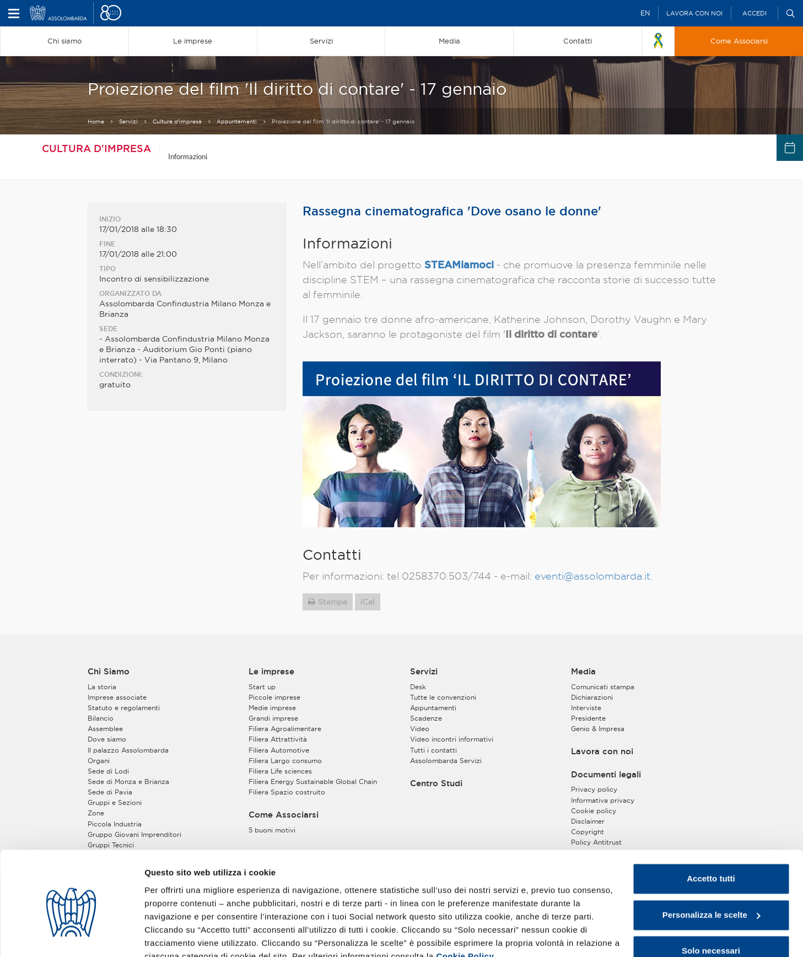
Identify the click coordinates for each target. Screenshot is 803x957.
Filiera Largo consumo (285, 759)
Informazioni (187, 156)
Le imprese (271, 670)
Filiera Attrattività (278, 738)
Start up (262, 685)
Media (583, 670)
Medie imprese (272, 706)
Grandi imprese (273, 717)
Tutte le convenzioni (443, 696)
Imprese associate (117, 696)
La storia (102, 685)
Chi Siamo (109, 670)
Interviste (586, 706)
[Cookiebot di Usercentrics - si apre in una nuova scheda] (71, 935)
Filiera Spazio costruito (287, 790)
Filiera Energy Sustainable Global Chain (313, 780)
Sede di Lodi (108, 770)
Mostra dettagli (174, 935)
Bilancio (101, 717)
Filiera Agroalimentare (285, 728)
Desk (418, 685)
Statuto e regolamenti (124, 706)
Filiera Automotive (279, 749)
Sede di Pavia (110, 790)
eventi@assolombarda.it (592, 575)
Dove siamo (107, 738)
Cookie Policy (465, 905)
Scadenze (426, 717)
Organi (99, 759)
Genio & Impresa (597, 728)
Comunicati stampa (602, 685)
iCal (367, 600)
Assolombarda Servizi (446, 759)
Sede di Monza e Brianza (128, 780)
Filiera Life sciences (280, 770)
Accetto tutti (711, 827)
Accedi (754, 13)
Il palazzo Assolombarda (128, 749)
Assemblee (105, 728)
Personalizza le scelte (711, 863)
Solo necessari (711, 900)
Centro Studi (436, 782)
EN (645, 13)
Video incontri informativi (451, 738)
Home (96, 121)
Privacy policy (594, 788)
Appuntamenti (237, 121)
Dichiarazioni (592, 696)
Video (419, 728)
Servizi (128, 121)
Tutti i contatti (433, 749)
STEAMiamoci (459, 263)
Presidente (588, 717)
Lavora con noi (694, 13)
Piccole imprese (274, 696)
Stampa (332, 600)
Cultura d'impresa (177, 121)
